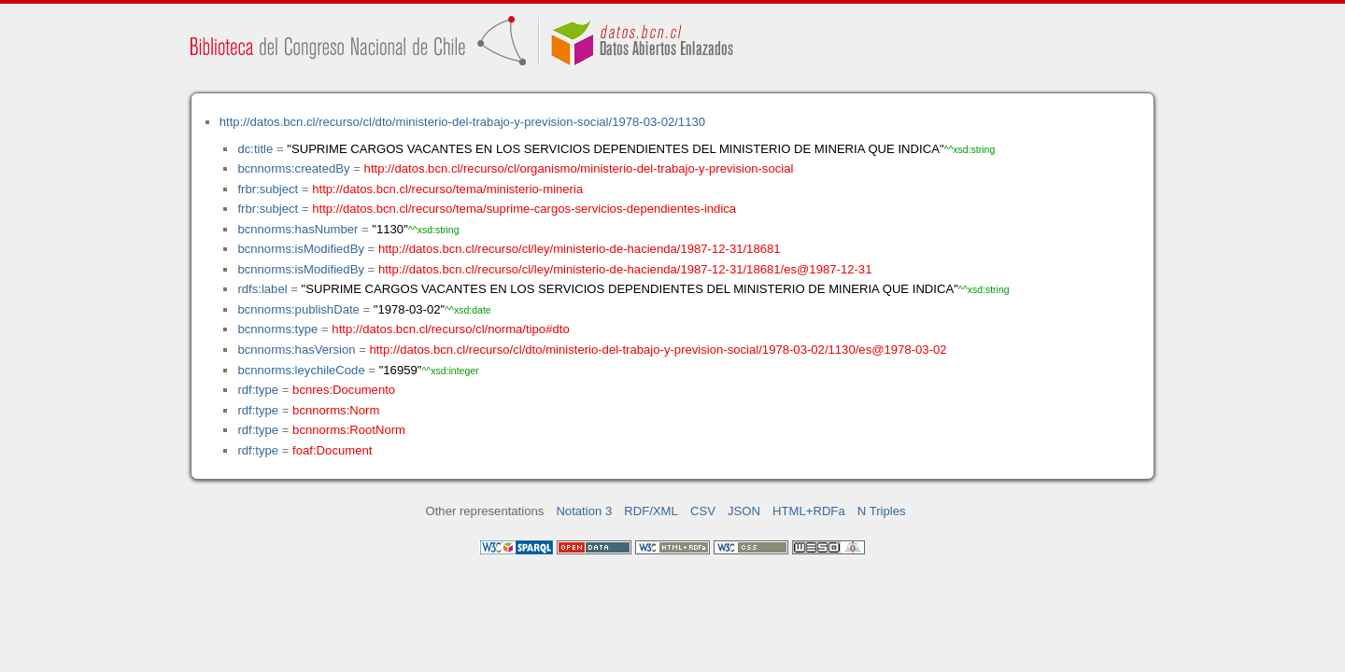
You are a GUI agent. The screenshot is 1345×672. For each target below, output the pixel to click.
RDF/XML (651, 511)
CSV (702, 511)
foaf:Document (332, 450)
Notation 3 (584, 511)
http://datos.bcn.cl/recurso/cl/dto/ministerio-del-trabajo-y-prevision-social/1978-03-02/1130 (462, 122)
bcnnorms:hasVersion (296, 350)
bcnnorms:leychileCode (300, 370)
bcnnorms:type (277, 329)
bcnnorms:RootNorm (348, 430)
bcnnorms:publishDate (298, 309)
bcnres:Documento (343, 390)
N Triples (881, 511)
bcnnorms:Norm (335, 410)
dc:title (255, 149)
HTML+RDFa (808, 511)
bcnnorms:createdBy (293, 168)
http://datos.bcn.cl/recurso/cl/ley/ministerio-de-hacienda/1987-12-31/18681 (579, 249)
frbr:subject (267, 189)
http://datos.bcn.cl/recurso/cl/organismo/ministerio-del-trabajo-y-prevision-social (579, 168)
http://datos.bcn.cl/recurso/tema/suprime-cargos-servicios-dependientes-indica (524, 209)
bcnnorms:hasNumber (297, 229)
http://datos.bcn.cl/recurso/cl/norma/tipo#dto (450, 329)
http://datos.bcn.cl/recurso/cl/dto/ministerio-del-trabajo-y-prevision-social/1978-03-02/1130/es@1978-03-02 (657, 350)
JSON (744, 511)
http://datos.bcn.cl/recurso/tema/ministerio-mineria (447, 189)
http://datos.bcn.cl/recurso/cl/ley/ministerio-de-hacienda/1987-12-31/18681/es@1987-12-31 (625, 269)
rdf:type (257, 390)
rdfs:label (262, 289)
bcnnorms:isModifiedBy (300, 249)
